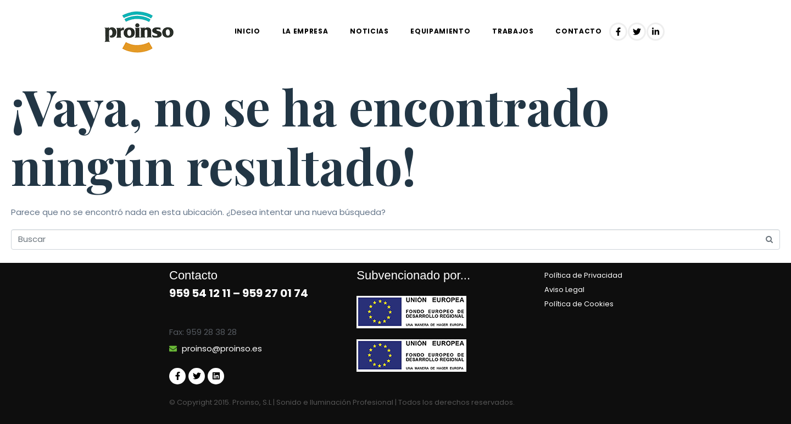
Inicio (247, 31)
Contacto (578, 31)
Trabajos (512, 31)
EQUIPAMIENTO (440, 31)
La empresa (305, 31)
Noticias (369, 31)
